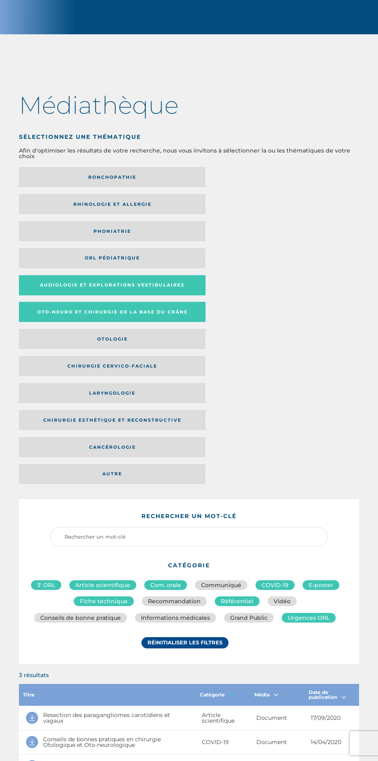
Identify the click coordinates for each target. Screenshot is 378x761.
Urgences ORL (309, 416)
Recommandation (174, 398)
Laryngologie (296, 242)
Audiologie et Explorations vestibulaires (160, 212)
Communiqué (221, 380)
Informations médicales (175, 416)
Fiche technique (104, 398)
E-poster (321, 380)
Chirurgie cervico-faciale (184, 242)
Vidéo (282, 398)
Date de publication (327, 492)
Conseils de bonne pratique (80, 416)
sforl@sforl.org (167, 702)
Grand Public (249, 416)
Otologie (71, 242)
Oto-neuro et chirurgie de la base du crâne (294, 213)
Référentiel (237, 398)
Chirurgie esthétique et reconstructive (66, 269)
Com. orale (165, 380)
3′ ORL (46, 380)
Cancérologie (183, 269)
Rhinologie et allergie (184, 183)
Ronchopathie (72, 183)
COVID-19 (275, 380)
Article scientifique (102, 380)
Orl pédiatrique (71, 212)
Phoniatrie (296, 183)
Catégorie (217, 493)
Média (266, 493)
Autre (296, 269)
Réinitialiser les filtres (184, 442)
